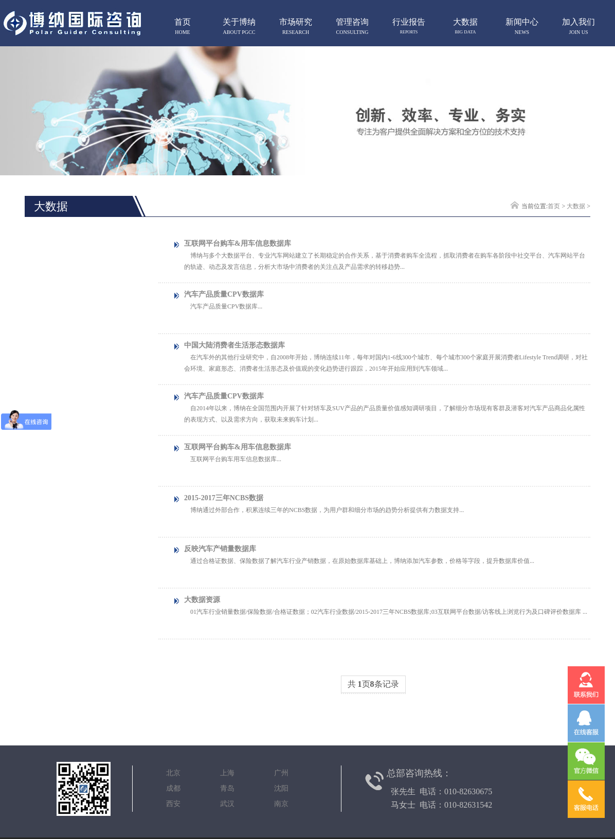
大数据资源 (202, 600)
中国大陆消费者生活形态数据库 (234, 345)
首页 (554, 206)
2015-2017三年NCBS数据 (223, 498)
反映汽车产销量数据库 (220, 549)
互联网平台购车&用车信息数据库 (237, 243)
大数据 (576, 206)
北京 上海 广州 (227, 773)
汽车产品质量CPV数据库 (224, 294)
